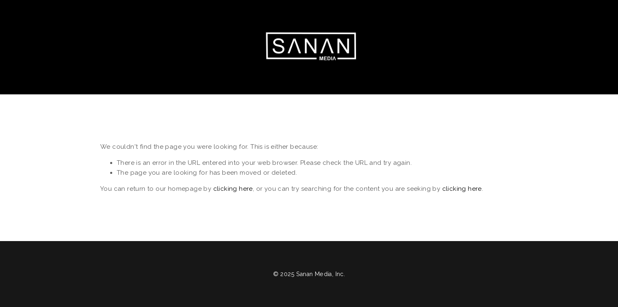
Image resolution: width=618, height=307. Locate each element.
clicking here (233, 188)
